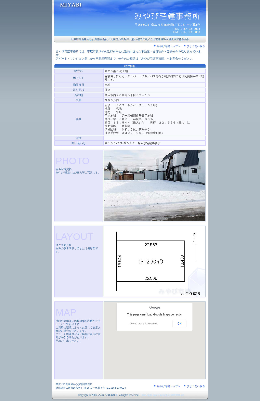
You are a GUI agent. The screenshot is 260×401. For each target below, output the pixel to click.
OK (179, 323)
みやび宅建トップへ (169, 46)
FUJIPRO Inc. (176, 395)
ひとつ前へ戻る (196, 46)
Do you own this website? (143, 323)
